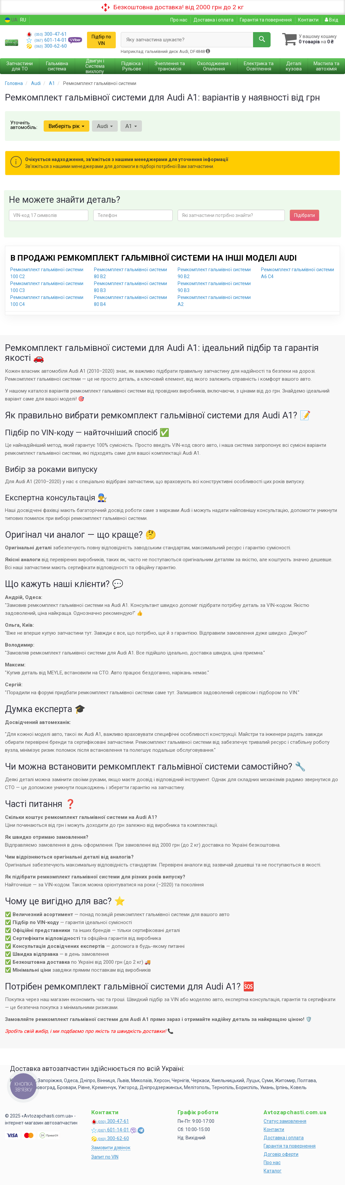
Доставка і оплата (214, 19)
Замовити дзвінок (110, 1147)
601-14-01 (47, 40)
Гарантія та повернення (266, 19)
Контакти (308, 19)
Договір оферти (281, 1154)
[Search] (262, 39)
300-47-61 (46, 34)
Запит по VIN (104, 1157)
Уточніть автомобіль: (23, 125)
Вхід (331, 19)
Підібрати (304, 215)
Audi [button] (105, 126)
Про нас (178, 19)
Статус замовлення (285, 1121)
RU (23, 19)
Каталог (272, 1170)
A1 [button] (131, 126)
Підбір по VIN (101, 40)
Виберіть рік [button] (66, 126)
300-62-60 (46, 46)
